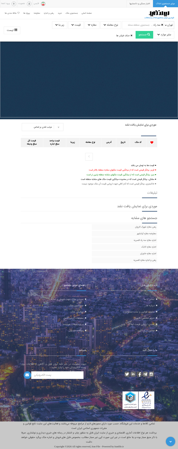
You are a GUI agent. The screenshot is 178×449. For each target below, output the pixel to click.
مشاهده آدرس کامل (73, 318)
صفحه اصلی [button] (87, 13)
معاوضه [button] (37, 13)
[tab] (165, 3)
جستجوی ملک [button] (72, 13)
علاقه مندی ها (12, 13)
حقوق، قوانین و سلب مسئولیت (139, 312)
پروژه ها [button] (26, 13)
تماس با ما (149, 299)
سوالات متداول (76, 331)
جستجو (144, 34)
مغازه (92, 25)
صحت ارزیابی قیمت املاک (141, 324)
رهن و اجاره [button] (49, 13)
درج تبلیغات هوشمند (73, 324)
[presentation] (139, 3)
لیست (12, 30)
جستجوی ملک (76, 306)
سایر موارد (164, 34)
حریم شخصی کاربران (144, 318)
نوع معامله (110, 25)
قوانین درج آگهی (146, 331)
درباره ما (150, 306)
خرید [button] (60, 13)
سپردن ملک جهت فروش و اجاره (67, 299)
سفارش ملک (77, 312)
